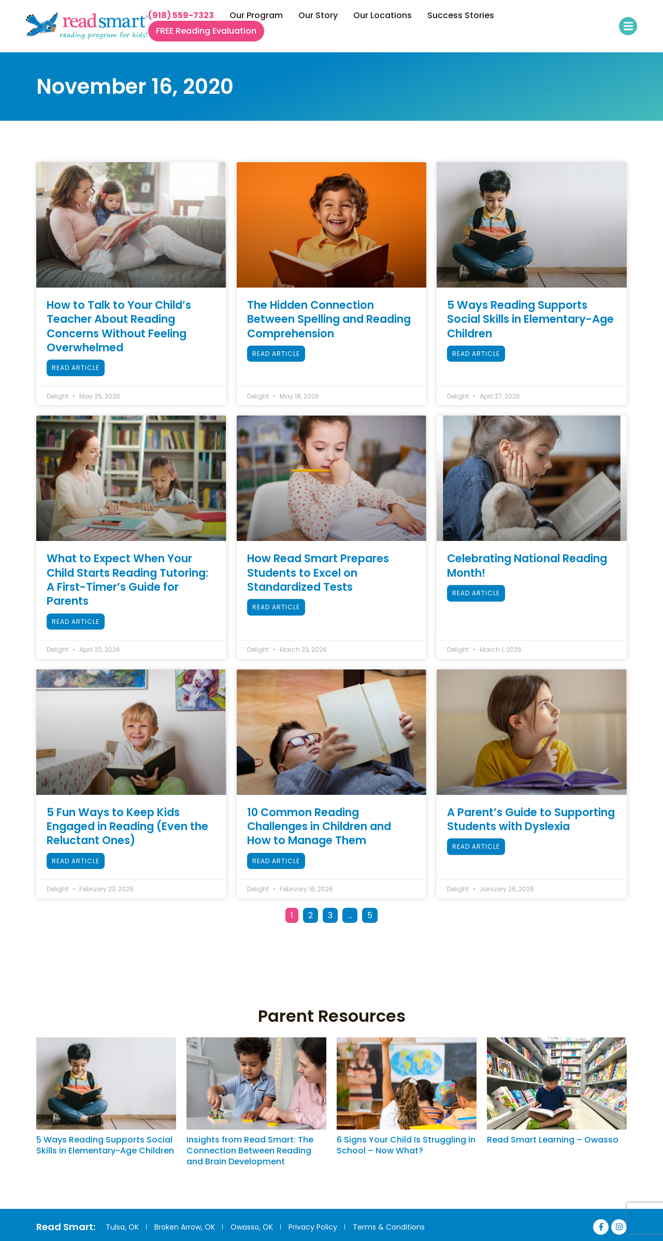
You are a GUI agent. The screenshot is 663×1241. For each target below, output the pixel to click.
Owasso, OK (253, 1227)
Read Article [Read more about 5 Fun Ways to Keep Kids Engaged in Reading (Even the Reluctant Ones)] (75, 861)
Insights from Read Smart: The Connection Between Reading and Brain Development (249, 1150)
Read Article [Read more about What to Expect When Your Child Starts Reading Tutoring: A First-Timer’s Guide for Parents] (75, 621)
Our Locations (382, 15)
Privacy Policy (314, 1227)
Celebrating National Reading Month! (527, 565)
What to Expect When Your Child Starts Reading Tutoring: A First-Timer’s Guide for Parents (127, 579)
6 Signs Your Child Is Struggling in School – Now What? (406, 1145)
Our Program (256, 15)
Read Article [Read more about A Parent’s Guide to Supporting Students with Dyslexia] (476, 846)
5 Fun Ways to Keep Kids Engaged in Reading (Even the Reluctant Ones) (127, 826)
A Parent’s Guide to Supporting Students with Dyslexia (531, 819)
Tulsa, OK (122, 1227)
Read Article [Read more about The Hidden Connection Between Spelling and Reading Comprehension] (276, 353)
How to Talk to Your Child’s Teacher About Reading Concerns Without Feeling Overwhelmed (119, 326)
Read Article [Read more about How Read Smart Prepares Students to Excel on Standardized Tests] (276, 607)
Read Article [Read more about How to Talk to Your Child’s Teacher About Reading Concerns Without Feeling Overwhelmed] (75, 367)
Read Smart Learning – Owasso (552, 1140)
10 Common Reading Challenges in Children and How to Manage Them (319, 826)
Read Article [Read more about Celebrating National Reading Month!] (476, 593)
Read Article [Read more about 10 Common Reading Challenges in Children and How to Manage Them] (276, 861)
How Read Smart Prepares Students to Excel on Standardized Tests (318, 572)
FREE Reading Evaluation (206, 31)
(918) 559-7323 (181, 15)
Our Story (318, 15)
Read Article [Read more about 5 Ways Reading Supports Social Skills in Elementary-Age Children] (476, 353)
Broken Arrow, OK (185, 1227)
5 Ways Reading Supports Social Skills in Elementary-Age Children (530, 319)
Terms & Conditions (391, 1227)
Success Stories (460, 15)
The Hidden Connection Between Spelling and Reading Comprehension (329, 319)
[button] (628, 26)
